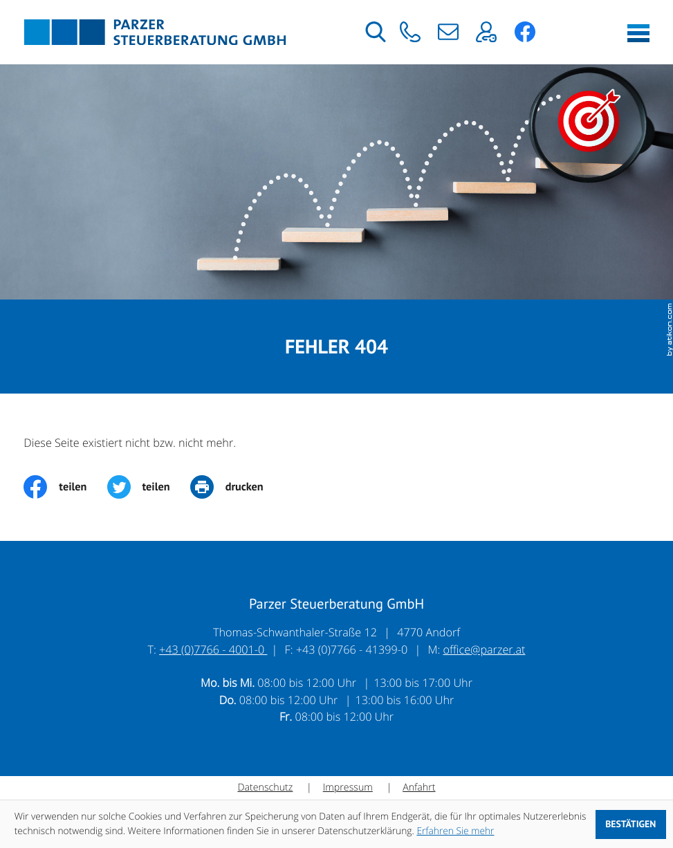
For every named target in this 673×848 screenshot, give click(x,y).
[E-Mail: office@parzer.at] (448, 32)
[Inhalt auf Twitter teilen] (148, 487)
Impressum (348, 788)
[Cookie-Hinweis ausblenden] (631, 824)
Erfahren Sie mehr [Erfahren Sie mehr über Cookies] (455, 831)
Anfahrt (419, 788)
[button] (410, 32)
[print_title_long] (237, 487)
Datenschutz (265, 788)
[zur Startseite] (155, 32)
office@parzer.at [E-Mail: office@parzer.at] (484, 650)
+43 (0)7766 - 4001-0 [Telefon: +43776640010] (213, 650)
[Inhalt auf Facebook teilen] (65, 487)
